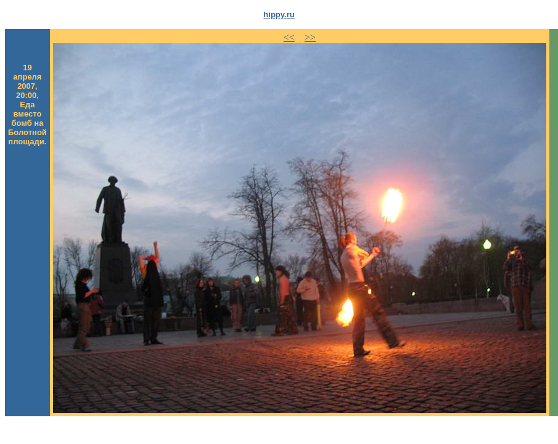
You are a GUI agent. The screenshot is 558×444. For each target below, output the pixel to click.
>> (310, 37)
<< (289, 37)
